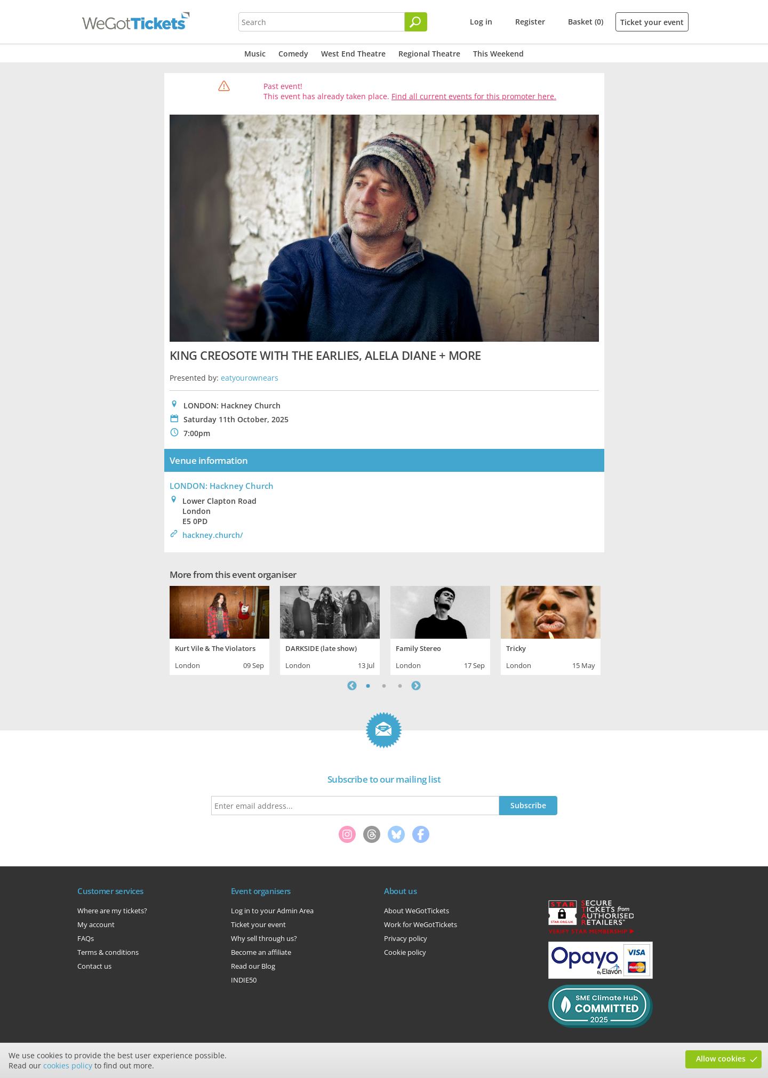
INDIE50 (244, 980)
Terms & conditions (108, 952)
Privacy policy (405, 938)
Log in (481, 22)
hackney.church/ (212, 535)
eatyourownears (249, 378)
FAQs (85, 938)
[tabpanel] (219, 629)
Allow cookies (721, 1058)
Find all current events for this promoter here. (473, 96)
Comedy (293, 54)
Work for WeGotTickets (420, 924)
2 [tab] (384, 685)
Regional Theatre (429, 54)
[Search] (416, 21)
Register (530, 22)
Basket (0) (585, 22)
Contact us (94, 966)
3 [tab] (400, 685)
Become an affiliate (261, 952)
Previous (352, 685)
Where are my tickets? (112, 910)
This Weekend (498, 54)
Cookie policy (405, 952)
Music (255, 54)
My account (96, 924)
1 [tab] (368, 685)
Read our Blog (253, 966)
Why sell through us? (264, 938)
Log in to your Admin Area (272, 910)
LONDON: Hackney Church (222, 485)
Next (416, 685)
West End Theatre (353, 54)
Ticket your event (652, 22)
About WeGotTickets (416, 910)
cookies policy (67, 1065)
